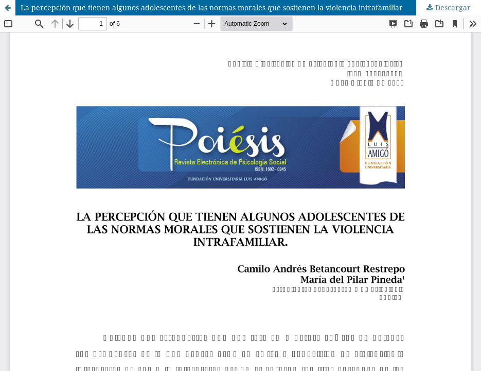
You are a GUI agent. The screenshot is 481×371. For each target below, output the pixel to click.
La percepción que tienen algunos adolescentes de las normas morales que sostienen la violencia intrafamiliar (212, 7)
